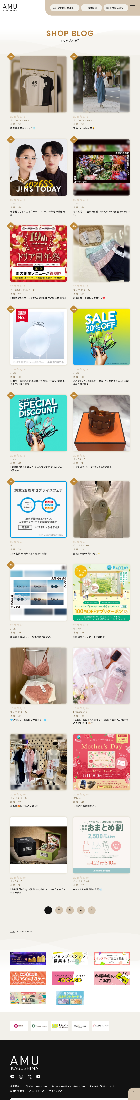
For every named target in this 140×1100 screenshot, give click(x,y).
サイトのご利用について (102, 1086)
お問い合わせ (17, 1090)
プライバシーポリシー (36, 1086)
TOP (12, 931)
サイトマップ (55, 1090)
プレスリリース (36, 1090)
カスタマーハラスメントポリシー (68, 1086)
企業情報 (15, 1086)
